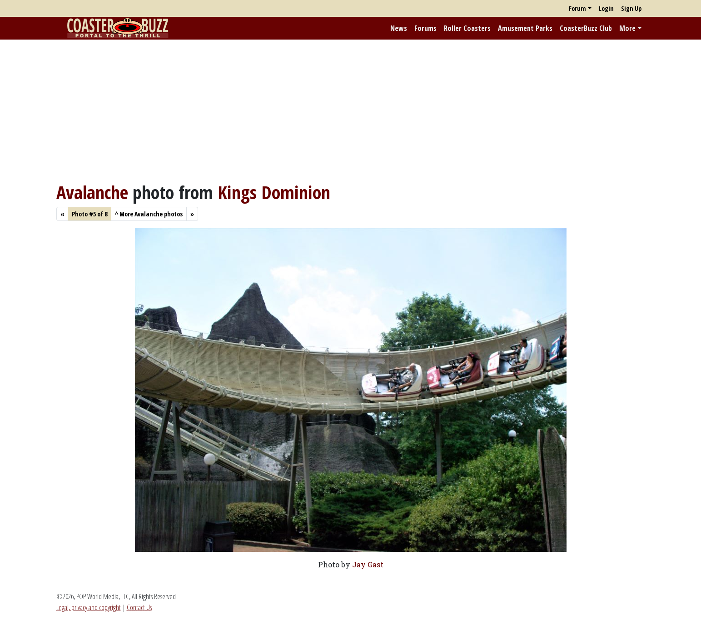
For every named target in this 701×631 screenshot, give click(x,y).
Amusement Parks (525, 28)
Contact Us (139, 607)
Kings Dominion (274, 192)
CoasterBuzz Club (586, 28)
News (398, 28)
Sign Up (631, 8)
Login (606, 8)
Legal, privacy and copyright (88, 607)
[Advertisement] (350, 110)
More (627, 28)
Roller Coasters (467, 28)
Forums (425, 28)
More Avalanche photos (149, 214)
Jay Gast (367, 564)
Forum (577, 8)
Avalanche (92, 192)
